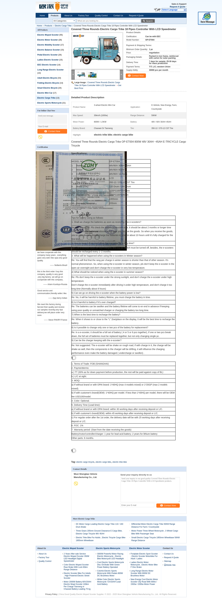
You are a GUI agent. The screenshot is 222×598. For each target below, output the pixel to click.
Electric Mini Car (44, 93)
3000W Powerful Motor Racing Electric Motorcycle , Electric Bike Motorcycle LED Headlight (110, 556)
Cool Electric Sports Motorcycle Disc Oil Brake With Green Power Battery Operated (110, 564)
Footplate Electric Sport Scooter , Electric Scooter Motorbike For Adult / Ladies (144, 556)
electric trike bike (120, 462)
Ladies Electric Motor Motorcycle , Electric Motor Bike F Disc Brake (144, 564)
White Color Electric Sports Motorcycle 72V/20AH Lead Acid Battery (109, 581)
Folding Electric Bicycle (48, 83)
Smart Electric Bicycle (47, 88)
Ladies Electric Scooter (48, 60)
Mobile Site (169, 565)
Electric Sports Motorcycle (49, 103)
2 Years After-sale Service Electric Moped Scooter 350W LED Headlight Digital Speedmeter (76, 557)
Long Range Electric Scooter (50, 70)
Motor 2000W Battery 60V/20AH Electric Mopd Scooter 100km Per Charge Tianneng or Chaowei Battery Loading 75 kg (77, 585)
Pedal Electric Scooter (47, 55)
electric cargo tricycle (85, 462)
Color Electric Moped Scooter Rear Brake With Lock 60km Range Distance (76, 567)
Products (54, 15)
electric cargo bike (103, 462)
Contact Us (118, 15)
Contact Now (52, 131)
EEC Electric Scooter (47, 65)
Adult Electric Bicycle (47, 78)
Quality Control (101, 15)
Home (42, 15)
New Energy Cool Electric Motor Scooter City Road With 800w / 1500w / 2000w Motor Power (144, 581)
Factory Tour (83, 15)
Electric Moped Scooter (48, 35)
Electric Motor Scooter (47, 40)
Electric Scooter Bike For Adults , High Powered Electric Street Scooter (77, 575)
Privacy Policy (51, 594)
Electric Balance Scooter (48, 50)
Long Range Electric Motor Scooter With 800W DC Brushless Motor (142, 573)
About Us (68, 15)
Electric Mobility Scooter (48, 45)
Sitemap (167, 561)
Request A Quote (177, 7)
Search (149, 21)
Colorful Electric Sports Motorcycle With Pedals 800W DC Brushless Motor (110, 573)
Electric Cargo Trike (63, 26)
